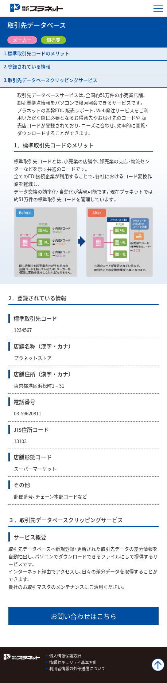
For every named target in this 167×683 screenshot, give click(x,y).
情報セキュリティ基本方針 (73, 662)
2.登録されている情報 (27, 66)
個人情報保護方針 (65, 656)
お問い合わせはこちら (83, 616)
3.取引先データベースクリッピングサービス (50, 79)
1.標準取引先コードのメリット (36, 53)
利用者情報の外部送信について (77, 668)
